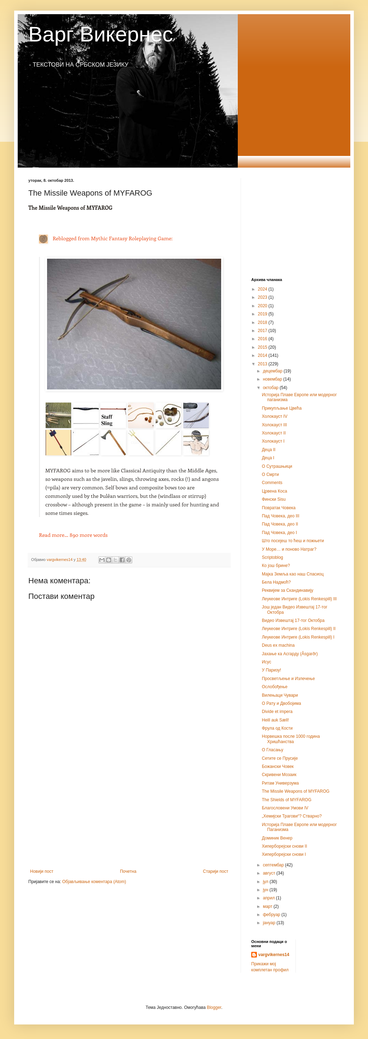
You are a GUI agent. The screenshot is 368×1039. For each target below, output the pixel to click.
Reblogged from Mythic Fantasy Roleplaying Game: (113, 238)
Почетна (128, 871)
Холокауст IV (274, 416)
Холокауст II (274, 433)
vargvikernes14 (273, 954)
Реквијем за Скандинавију (287, 590)
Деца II (268, 449)
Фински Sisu (274, 499)
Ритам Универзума (280, 783)
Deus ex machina (278, 645)
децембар (273, 371)
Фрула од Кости (277, 728)
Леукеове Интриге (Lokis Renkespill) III (299, 598)
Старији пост (215, 871)
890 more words (73, 534)
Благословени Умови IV (285, 807)
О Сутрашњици (277, 466)
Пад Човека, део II (280, 524)
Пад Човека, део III (280, 515)
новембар (273, 379)
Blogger (214, 1007)
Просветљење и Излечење (288, 678)
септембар (274, 865)
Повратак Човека (278, 507)
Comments (272, 482)
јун (266, 889)
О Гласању (272, 749)
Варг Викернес (100, 34)
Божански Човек (278, 766)
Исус (266, 661)
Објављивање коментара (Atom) (94, 881)
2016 (263, 338)
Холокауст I (273, 441)
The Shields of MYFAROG (286, 799)
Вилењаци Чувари (280, 695)
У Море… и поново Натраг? (289, 549)
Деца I (268, 457)
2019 (263, 313)
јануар (270, 922)
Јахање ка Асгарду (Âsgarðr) (290, 653)
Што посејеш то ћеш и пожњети (293, 540)
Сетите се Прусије (280, 758)
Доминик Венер (277, 838)
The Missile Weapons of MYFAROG (295, 791)
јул (266, 881)
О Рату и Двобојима (281, 703)
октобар (271, 387)
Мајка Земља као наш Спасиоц (293, 574)
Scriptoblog (272, 557)
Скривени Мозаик (279, 774)
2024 (263, 289)
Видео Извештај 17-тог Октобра (293, 620)
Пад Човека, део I (279, 532)
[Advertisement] (129, 810)
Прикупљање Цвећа (281, 408)
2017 (263, 330)
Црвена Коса (274, 491)
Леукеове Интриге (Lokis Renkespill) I (298, 637)
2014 (263, 355)
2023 (263, 297)
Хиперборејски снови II (284, 846)
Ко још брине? (276, 565)
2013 (263, 363)
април (269, 897)
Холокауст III (274, 424)
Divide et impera (277, 711)
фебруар (272, 914)
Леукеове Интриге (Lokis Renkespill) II (298, 628)
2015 (263, 347)
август (269, 873)
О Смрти (270, 474)
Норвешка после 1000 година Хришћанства (291, 739)
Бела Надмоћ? (276, 582)
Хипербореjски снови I (284, 854)
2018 (263, 322)
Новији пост (41, 871)
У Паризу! (271, 670)
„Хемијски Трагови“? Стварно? (292, 816)
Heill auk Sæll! (275, 720)
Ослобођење (274, 686)
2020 (263, 305)
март (268, 906)
